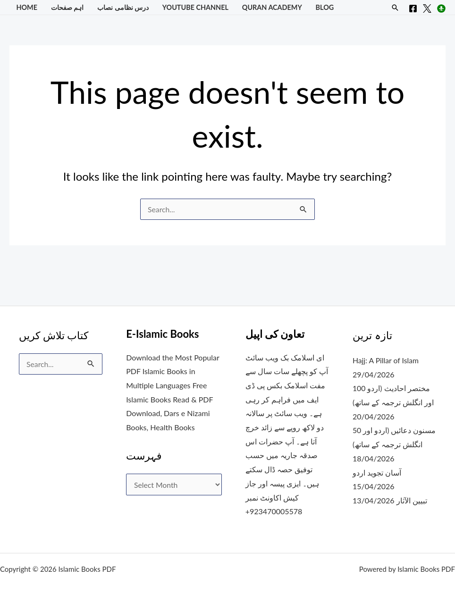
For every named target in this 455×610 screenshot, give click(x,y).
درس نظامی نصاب (123, 7)
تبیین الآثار (411, 500)
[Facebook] (413, 8)
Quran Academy (272, 7)
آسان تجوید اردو (377, 472)
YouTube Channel (195, 7)
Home (26, 7)
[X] (427, 8)
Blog (325, 7)
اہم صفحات (67, 7)
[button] (395, 7)
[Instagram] (441, 8)
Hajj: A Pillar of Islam (386, 360)
